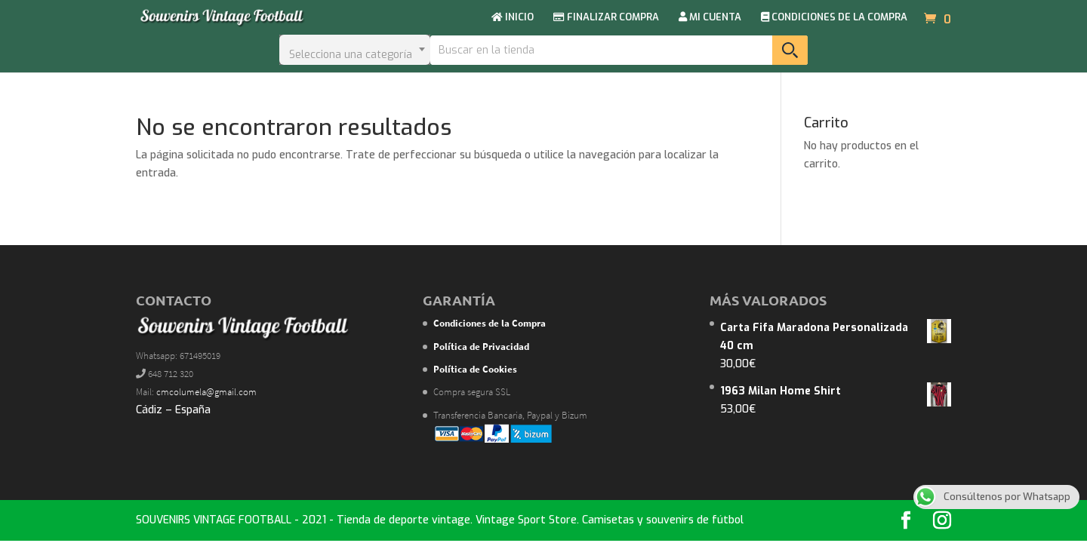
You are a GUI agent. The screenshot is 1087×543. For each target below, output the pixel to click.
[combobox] (354, 50)
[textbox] (354, 50)
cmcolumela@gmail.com (206, 391)
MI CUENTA (710, 17)
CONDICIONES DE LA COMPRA (834, 17)
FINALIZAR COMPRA (606, 17)
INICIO (512, 17)
